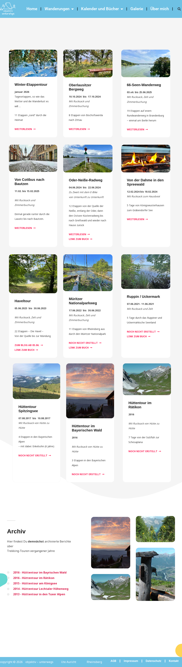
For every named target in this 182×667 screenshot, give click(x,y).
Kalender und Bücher (102, 9)
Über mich (159, 8)
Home (32, 8)
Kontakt (173, 661)
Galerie (136, 8)
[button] (179, 9)
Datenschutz (153, 661)
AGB (113, 661)
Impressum (131, 661)
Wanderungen (59, 9)
